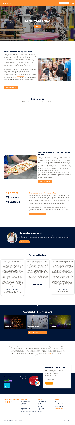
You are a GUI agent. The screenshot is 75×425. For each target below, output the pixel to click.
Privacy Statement (18, 423)
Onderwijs (23, 407)
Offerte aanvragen (42, 403)
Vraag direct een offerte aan (39, 215)
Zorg (22, 408)
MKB (22, 412)
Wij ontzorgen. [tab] (13, 194)
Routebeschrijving (42, 413)
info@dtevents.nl (59, 410)
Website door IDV (67, 423)
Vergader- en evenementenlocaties (44, 3)
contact (50, 356)
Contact (40, 405)
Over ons (55, 3)
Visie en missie (41, 410)
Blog (39, 407)
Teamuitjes (32, 3)
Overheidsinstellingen (26, 410)
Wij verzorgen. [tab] (13, 198)
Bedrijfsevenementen (23, 3)
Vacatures (40, 408)
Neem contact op (64, 3)
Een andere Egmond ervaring (27, 416)
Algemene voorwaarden (8, 423)
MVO (39, 412)
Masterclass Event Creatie (27, 418)
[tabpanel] (49, 206)
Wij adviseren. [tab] (13, 203)
